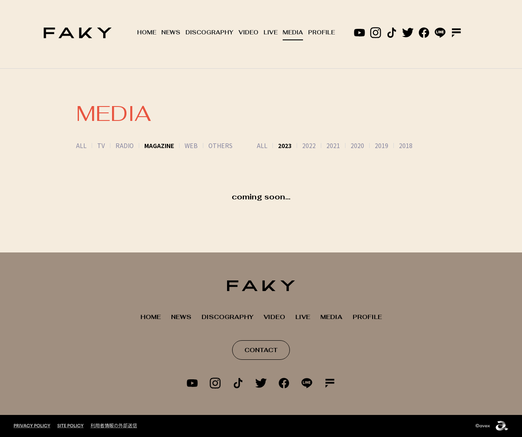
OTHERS (220, 145)
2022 (298, 145)
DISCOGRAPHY (209, 32)
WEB (191, 145)
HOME (146, 32)
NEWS (170, 32)
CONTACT (261, 350)
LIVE (271, 32)
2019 (371, 145)
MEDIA (293, 32)
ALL (81, 145)
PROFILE (321, 32)
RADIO (124, 145)
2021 (322, 145)
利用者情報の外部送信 (113, 425)
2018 (395, 145)
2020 (347, 145)
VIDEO (248, 32)
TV (101, 145)
